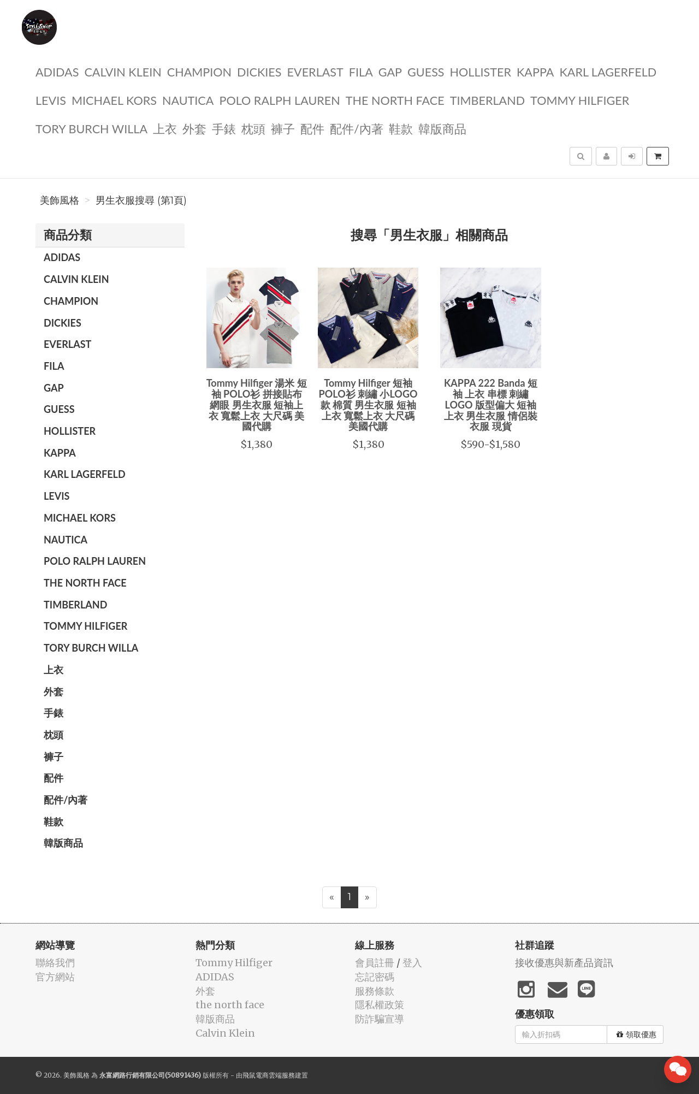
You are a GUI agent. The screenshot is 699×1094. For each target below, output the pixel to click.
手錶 (224, 128)
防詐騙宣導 (379, 1019)
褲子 (283, 128)
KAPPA (535, 71)
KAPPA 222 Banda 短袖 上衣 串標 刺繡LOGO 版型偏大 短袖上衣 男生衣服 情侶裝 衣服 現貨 (490, 404)
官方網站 (55, 977)
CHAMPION (199, 71)
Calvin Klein (122, 71)
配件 (312, 128)
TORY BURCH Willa (91, 128)
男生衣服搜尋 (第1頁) (141, 200)
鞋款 (401, 128)
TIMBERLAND (487, 99)
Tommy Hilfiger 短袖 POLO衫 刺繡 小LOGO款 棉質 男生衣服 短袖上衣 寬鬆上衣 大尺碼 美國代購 (368, 404)
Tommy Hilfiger (579, 99)
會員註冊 (374, 962)
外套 (194, 128)
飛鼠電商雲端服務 (268, 1075)
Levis (50, 99)
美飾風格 (59, 200)
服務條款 (374, 991)
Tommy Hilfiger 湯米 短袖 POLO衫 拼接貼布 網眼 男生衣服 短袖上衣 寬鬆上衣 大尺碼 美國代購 (256, 404)
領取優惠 (636, 1034)
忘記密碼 (374, 977)
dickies (259, 71)
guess (426, 71)
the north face (395, 99)
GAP (390, 71)
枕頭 (253, 128)
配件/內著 (356, 128)
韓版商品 (442, 128)
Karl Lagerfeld (607, 71)
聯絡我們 (55, 962)
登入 (412, 962)
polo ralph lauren (279, 99)
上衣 (165, 128)
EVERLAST (315, 71)
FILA (361, 71)
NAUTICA (188, 99)
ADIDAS (57, 71)
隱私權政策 (379, 1004)
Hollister (480, 71)
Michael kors (114, 99)
